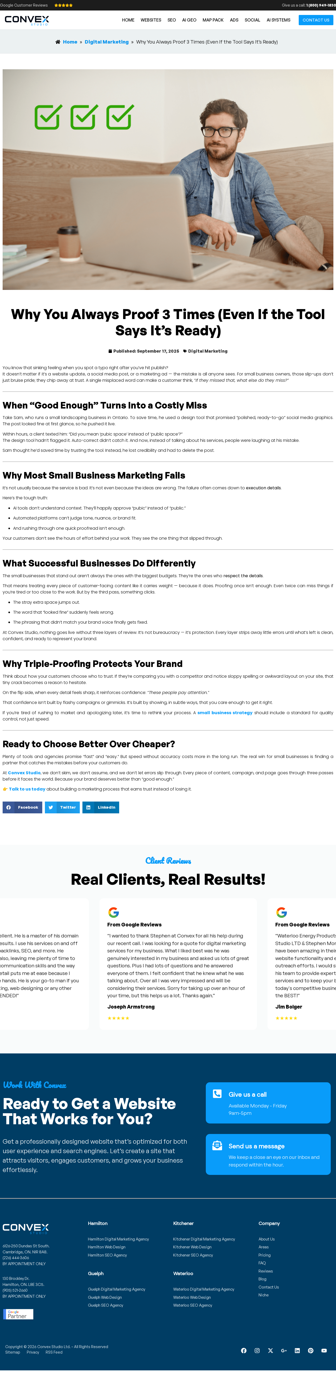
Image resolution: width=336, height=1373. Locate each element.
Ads (234, 20)
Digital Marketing (208, 351)
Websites (151, 20)
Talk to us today (27, 789)
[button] (22, 807)
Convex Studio (24, 773)
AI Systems (278, 20)
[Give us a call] (217, 1094)
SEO (171, 20)
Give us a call (248, 1094)
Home (128, 20)
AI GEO (189, 20)
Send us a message (257, 1146)
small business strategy (225, 713)
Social (252, 20)
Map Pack (213, 20)
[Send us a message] (217, 1146)
